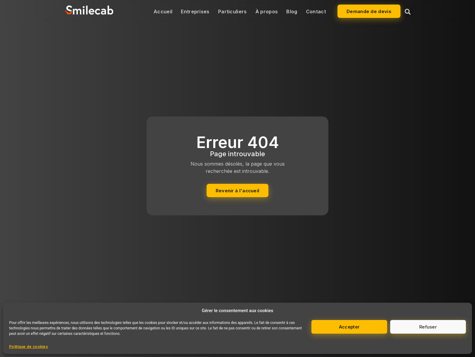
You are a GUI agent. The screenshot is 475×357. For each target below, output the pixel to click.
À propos (266, 11)
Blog (291, 11)
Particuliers (232, 11)
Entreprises (195, 11)
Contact (316, 11)
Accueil (163, 11)
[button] (407, 11)
